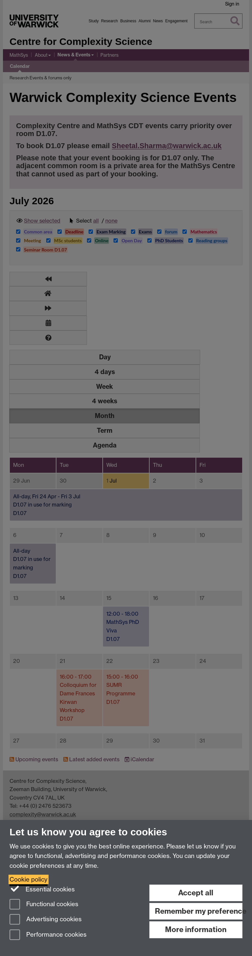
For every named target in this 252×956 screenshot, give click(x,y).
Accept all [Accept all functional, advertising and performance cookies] (195, 892)
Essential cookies (42, 889)
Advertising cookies (46, 920)
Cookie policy (29, 879)
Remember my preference (198, 911)
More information (195, 929)
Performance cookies (48, 935)
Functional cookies (44, 905)
